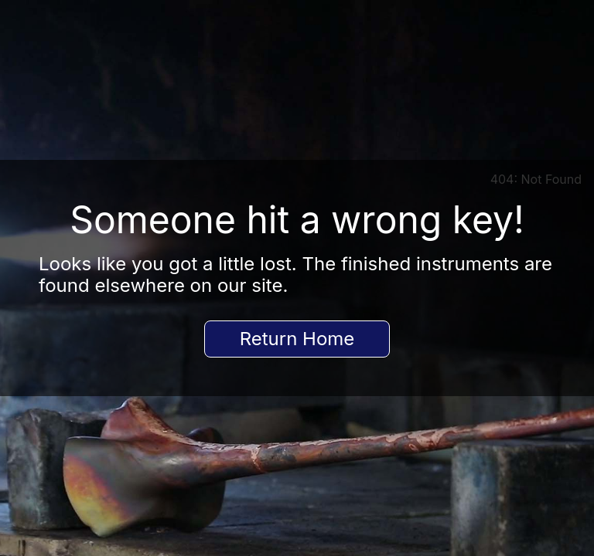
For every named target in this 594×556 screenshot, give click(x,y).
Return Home (297, 338)
